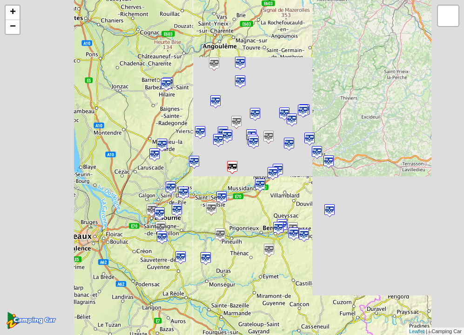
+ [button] (13, 13)
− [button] (13, 27)
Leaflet (416, 331)
